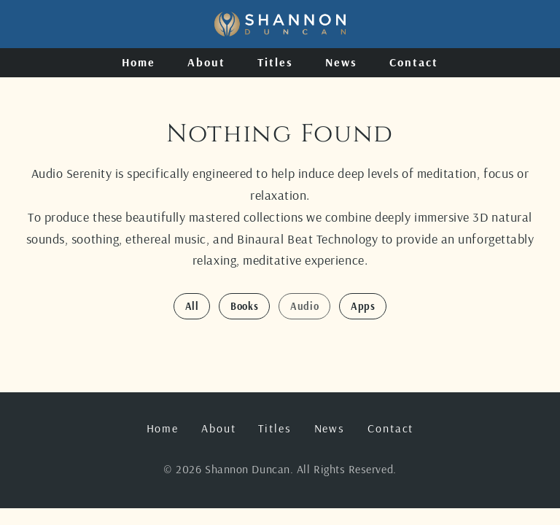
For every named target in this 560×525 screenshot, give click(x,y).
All (192, 306)
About (206, 62)
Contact (413, 62)
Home (138, 62)
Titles (275, 62)
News (341, 62)
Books (244, 306)
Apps (363, 306)
